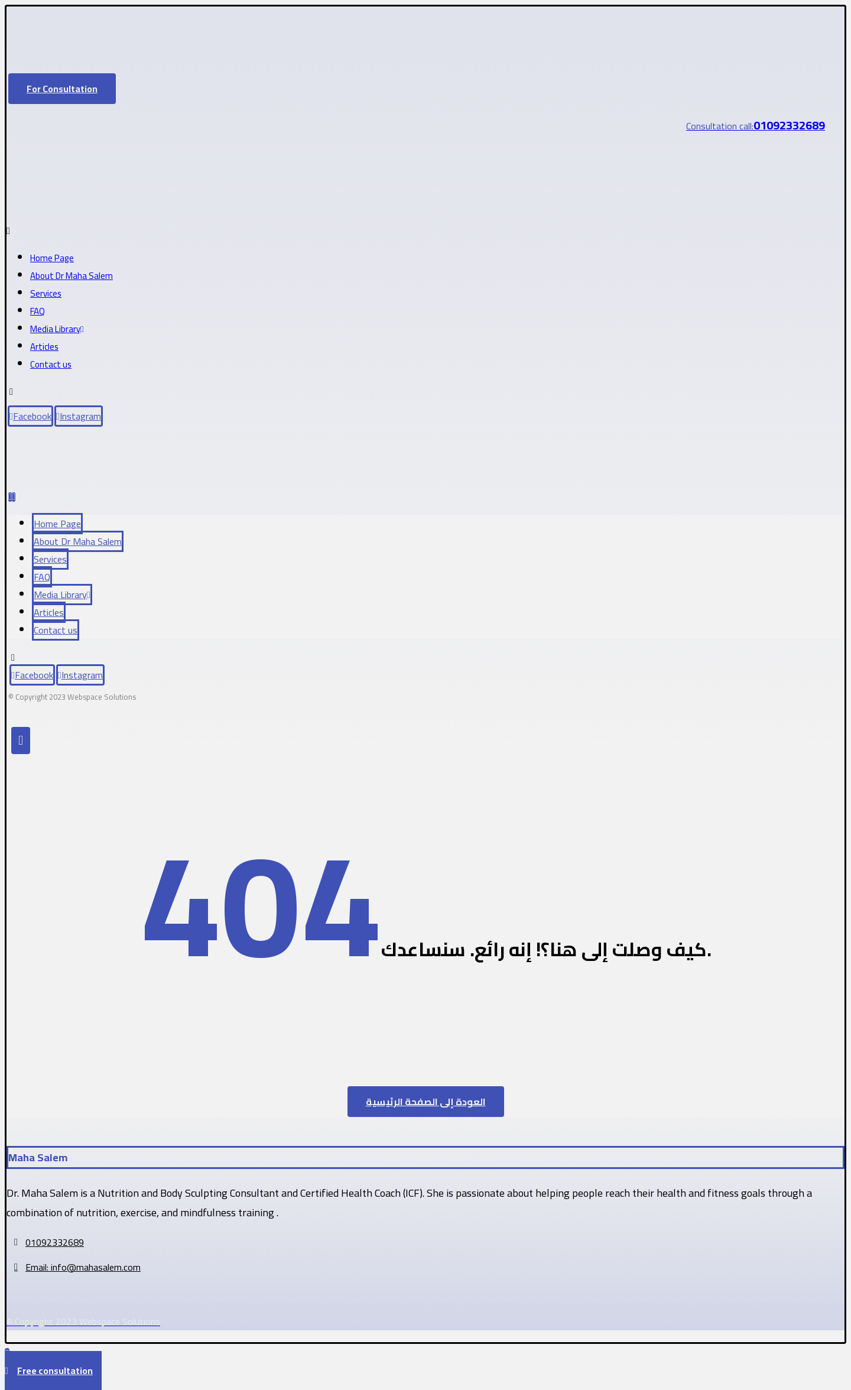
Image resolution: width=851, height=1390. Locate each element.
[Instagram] (78, 416)
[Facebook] (30, 416)
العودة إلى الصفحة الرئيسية (426, 1101)
